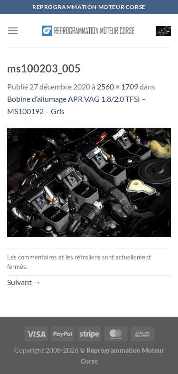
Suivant (24, 281)
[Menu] (13, 30)
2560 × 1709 (117, 86)
